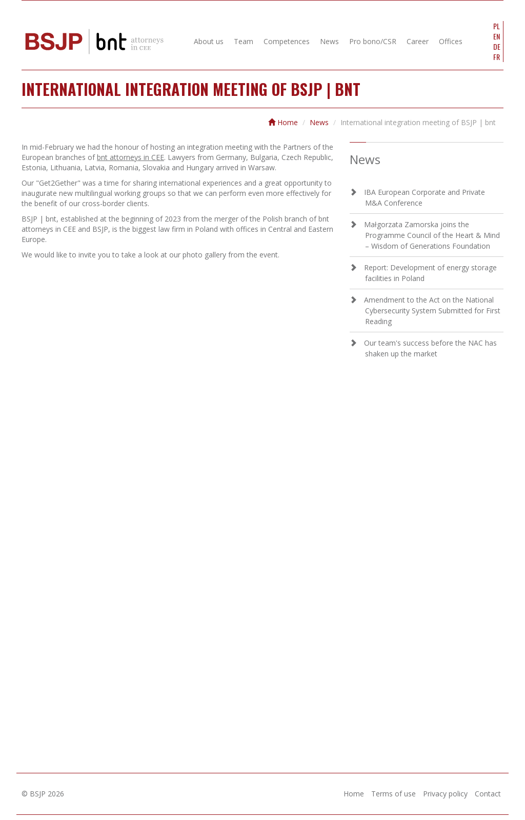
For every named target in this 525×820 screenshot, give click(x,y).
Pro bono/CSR (372, 41)
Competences (287, 41)
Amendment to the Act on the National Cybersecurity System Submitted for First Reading (432, 310)
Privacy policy (445, 793)
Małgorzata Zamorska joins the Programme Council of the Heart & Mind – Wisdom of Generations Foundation (432, 235)
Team (243, 41)
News (329, 41)
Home (283, 122)
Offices (450, 41)
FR (496, 57)
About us (209, 41)
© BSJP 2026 (43, 793)
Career (418, 41)
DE (496, 47)
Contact (488, 793)
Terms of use (393, 793)
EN (496, 36)
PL (496, 26)
